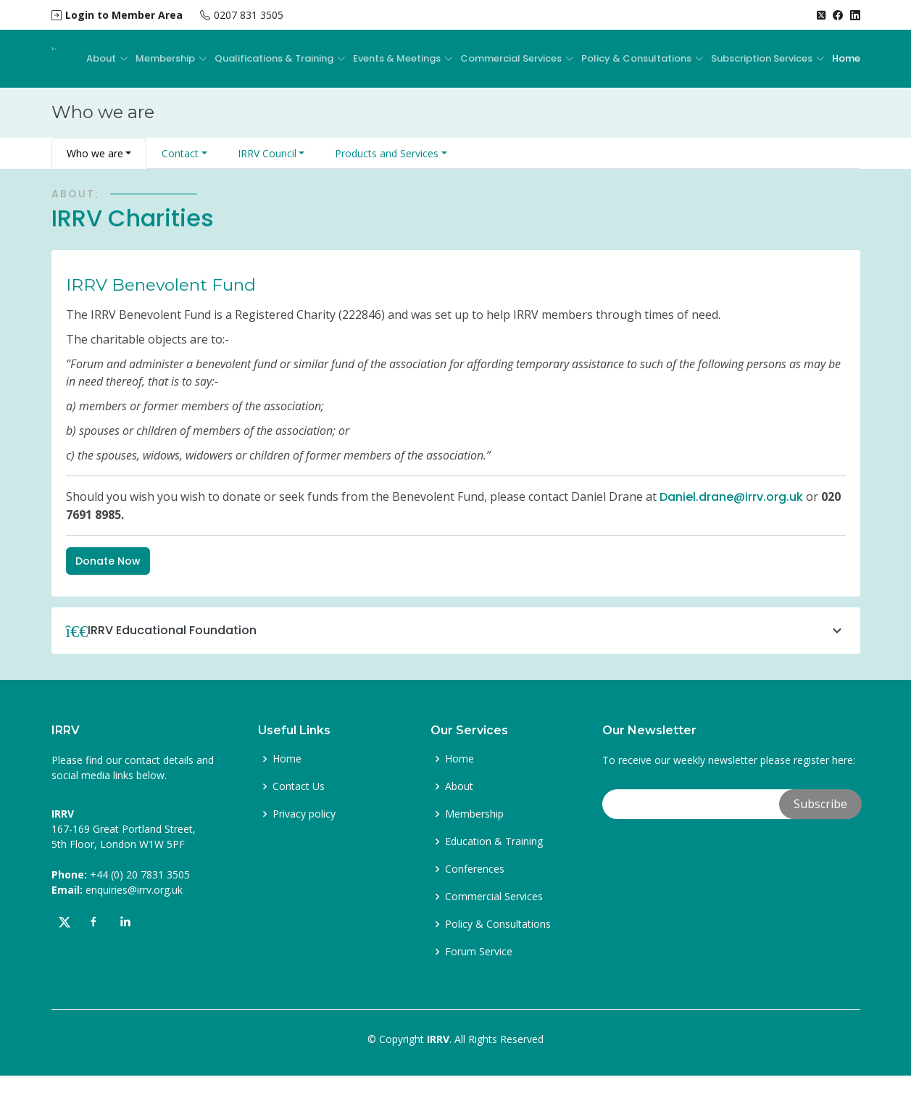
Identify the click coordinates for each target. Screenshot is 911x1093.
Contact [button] (180, 153)
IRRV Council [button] (267, 153)
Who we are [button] (95, 153)
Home (846, 58)
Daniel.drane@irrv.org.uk (731, 497)
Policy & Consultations (498, 924)
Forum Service (478, 952)
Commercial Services (494, 897)
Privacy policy (304, 814)
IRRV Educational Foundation (467, 630)
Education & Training (494, 841)
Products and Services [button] (386, 153)
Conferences (474, 869)
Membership (474, 814)
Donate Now (108, 561)
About (459, 786)
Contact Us (299, 786)
